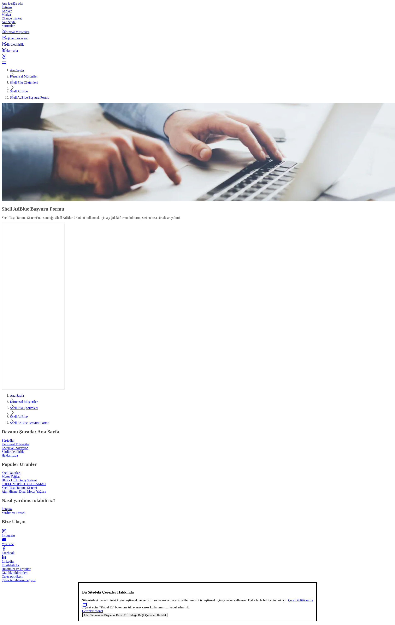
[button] (197, 27)
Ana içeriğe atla (12, 3)
